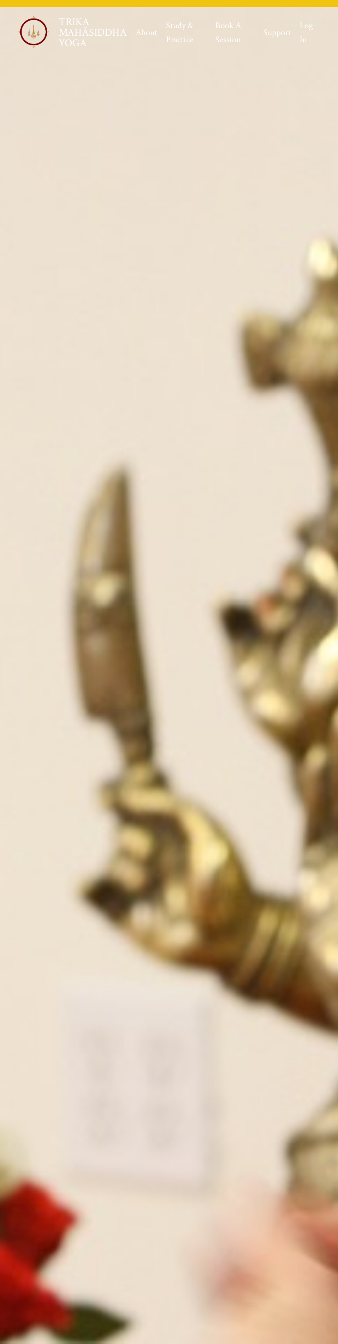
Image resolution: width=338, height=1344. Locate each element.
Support (277, 32)
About (146, 32)
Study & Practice (179, 32)
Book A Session (228, 32)
